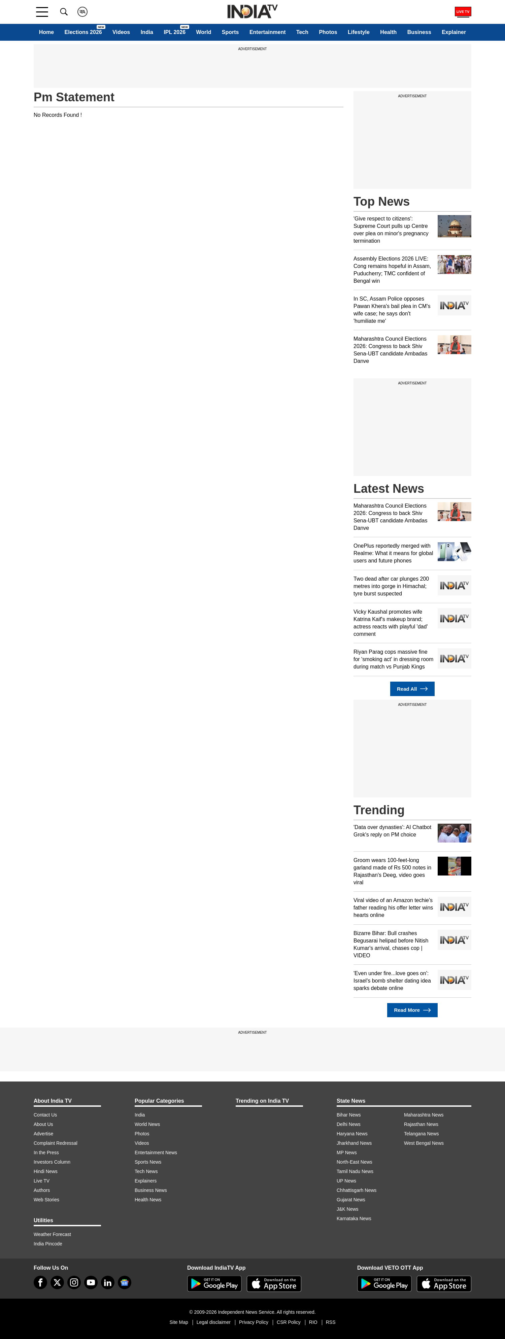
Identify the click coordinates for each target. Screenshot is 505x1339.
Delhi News (349, 1124)
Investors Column (52, 1162)
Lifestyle (359, 32)
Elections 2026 (83, 32)
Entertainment (267, 32)
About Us (43, 1124)
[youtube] (91, 1282)
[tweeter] (57, 1282)
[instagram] (74, 1282)
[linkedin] (107, 1282)
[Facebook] (40, 1282)
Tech (302, 32)
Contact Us (45, 1115)
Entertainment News (156, 1152)
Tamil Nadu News (355, 1171)
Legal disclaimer (214, 1322)
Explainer (454, 32)
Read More (412, 1010)
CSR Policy (289, 1322)
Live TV (41, 1180)
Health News (148, 1199)
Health (388, 32)
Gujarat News (351, 1199)
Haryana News (352, 1133)
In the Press (46, 1152)
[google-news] (124, 1282)
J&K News (348, 1209)
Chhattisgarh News (356, 1190)
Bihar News (349, 1115)
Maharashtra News (424, 1115)
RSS (331, 1322)
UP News (346, 1180)
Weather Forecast (52, 1234)
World (203, 32)
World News (147, 1124)
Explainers (146, 1180)
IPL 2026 (175, 32)
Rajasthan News (421, 1124)
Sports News (148, 1162)
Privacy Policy (253, 1322)
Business (419, 32)
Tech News (146, 1171)
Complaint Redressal (55, 1143)
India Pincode (48, 1243)
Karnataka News (354, 1218)
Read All (412, 689)
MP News (347, 1152)
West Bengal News (424, 1143)
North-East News (354, 1162)
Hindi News (46, 1171)
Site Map (178, 1322)
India (147, 32)
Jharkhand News (354, 1143)
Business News (151, 1190)
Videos (121, 32)
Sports (230, 32)
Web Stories (46, 1199)
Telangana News (421, 1133)
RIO (313, 1322)
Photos (328, 32)
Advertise (43, 1133)
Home (46, 32)
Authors (42, 1190)
